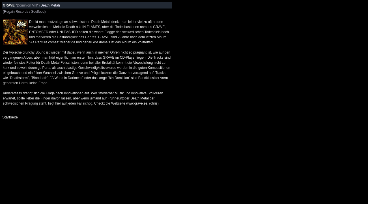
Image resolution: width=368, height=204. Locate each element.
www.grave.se (136, 103)
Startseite (10, 117)
